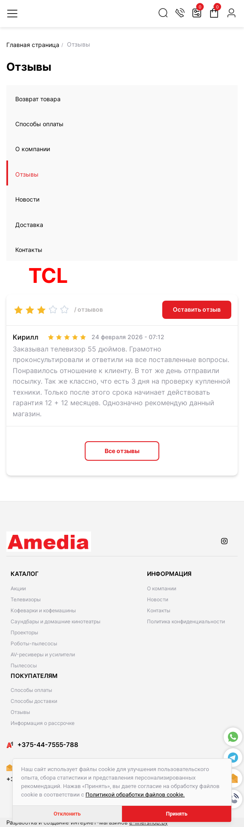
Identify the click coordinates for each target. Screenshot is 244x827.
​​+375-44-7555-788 (47, 745)
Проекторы (24, 632)
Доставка (29, 224)
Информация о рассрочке (43, 723)
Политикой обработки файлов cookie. (135, 794)
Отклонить (66, 813)
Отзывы (27, 174)
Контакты (28, 249)
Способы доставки (34, 701)
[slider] (41, 309)
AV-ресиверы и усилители (43, 654)
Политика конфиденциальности (186, 621)
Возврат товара (38, 98)
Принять (177, 813)
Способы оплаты (39, 123)
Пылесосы (24, 665)
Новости (27, 199)
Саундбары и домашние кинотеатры (55, 621)
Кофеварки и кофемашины (43, 610)
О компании (32, 148)
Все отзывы (122, 450)
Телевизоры (26, 599)
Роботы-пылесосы (34, 643)
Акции (18, 588)
